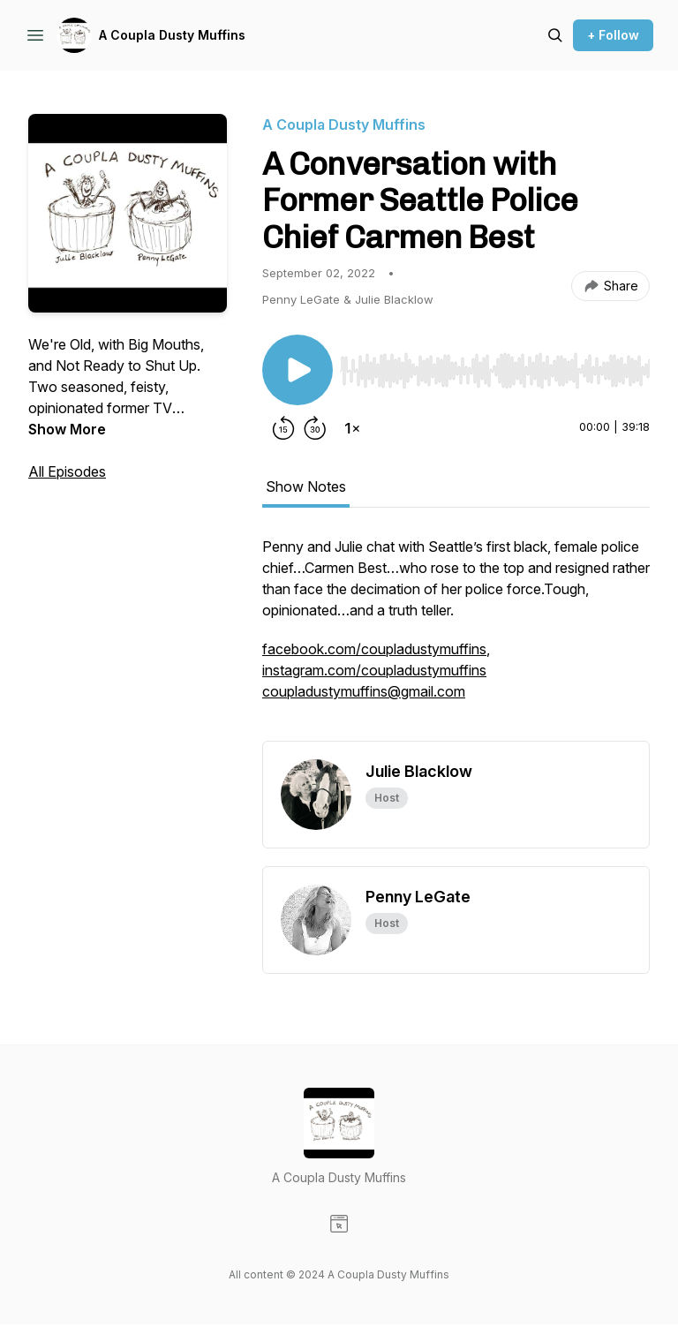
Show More (67, 429)
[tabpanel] (456, 638)
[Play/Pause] (297, 370)
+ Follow (613, 34)
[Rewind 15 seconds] (283, 428)
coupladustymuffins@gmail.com (363, 691)
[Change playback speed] (352, 428)
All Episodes (67, 471)
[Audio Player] (495, 365)
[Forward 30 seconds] (315, 428)
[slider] (495, 370)
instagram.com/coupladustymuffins (374, 670)
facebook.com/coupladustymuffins (374, 649)
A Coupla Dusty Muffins (172, 34)
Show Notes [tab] (306, 486)
